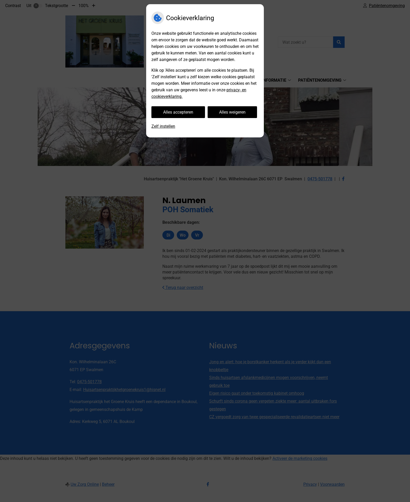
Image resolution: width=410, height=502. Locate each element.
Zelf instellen (163, 126)
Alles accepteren (178, 112)
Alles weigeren (232, 112)
